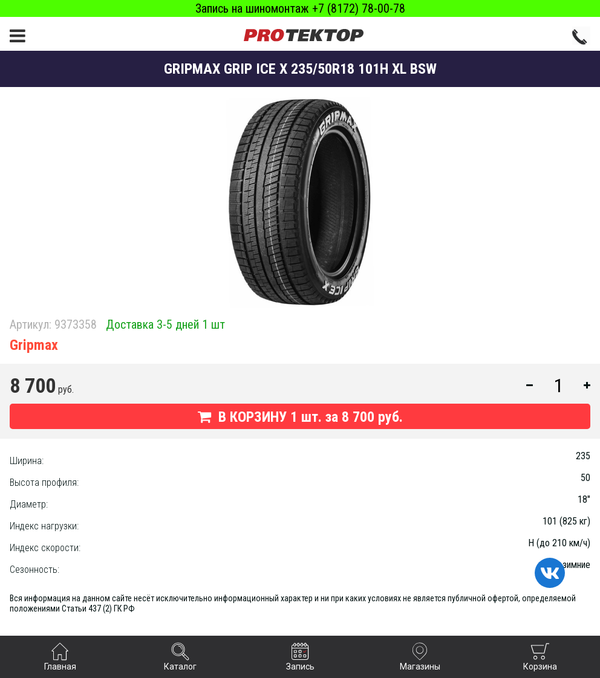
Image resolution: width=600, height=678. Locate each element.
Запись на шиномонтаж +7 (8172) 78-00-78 (300, 8)
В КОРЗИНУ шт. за (300, 416)
